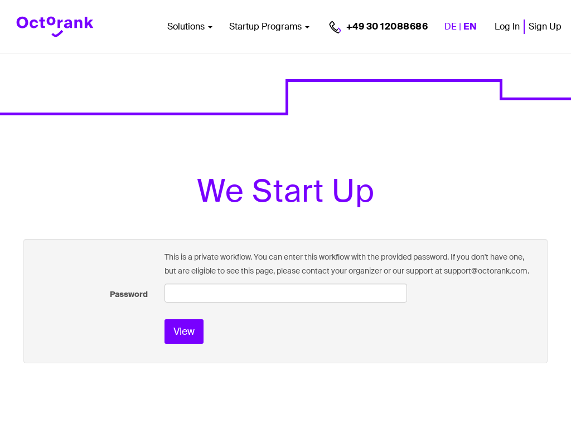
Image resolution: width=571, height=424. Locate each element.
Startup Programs (269, 26)
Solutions (189, 26)
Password (129, 294)
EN (470, 26)
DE (450, 26)
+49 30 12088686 (387, 26)
